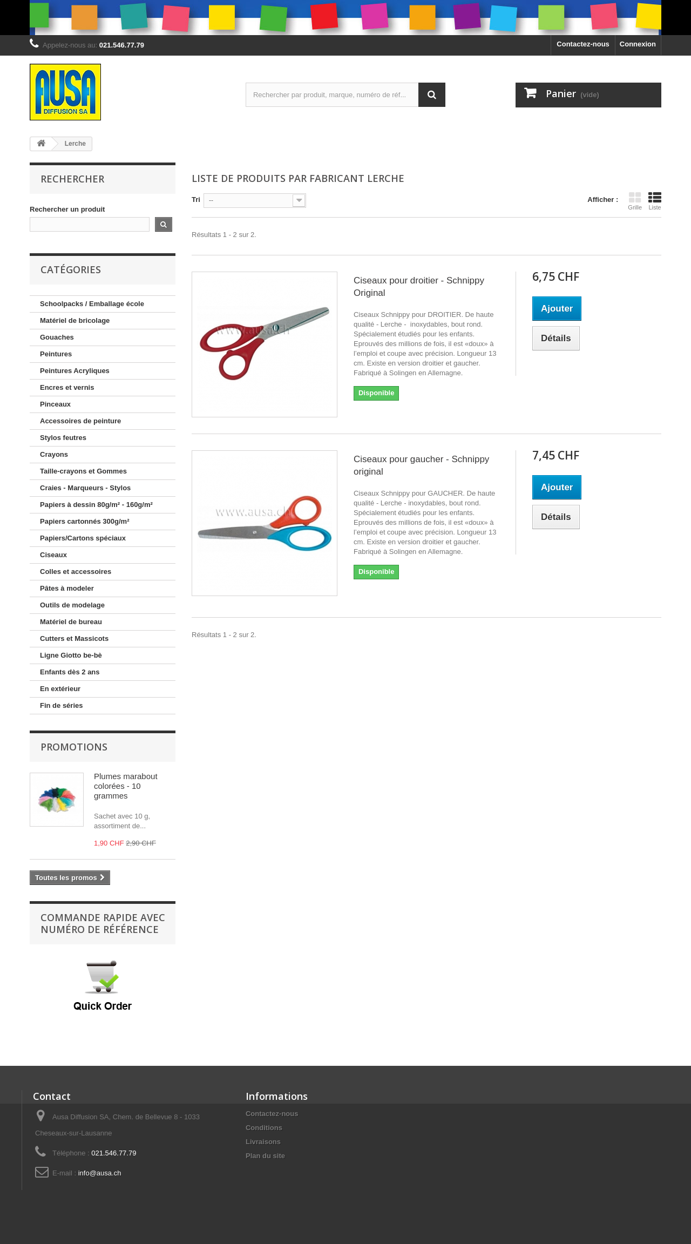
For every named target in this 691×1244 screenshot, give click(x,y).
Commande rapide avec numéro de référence (102, 923)
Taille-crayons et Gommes (83, 471)
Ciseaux (53, 555)
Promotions (73, 746)
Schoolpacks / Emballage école (92, 304)
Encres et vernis (67, 387)
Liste (654, 201)
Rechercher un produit (67, 209)
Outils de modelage (72, 605)
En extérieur (60, 689)
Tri (196, 199)
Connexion (638, 44)
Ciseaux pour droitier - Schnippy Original (419, 286)
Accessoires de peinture (80, 421)
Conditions (264, 1128)
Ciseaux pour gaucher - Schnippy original (421, 465)
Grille (635, 201)
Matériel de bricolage (75, 320)
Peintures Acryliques (75, 371)
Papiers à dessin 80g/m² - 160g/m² (96, 505)
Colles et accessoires (75, 571)
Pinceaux (55, 404)
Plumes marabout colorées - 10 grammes (126, 786)
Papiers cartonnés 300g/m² (84, 521)
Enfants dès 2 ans (70, 672)
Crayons (54, 454)
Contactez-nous (583, 44)
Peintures (56, 354)
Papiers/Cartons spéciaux (83, 538)
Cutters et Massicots (74, 638)
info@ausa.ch (99, 1173)
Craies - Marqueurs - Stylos (85, 488)
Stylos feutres (63, 438)
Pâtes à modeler (67, 588)
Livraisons (263, 1142)
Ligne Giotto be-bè (71, 655)
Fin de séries (61, 705)
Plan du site (265, 1156)
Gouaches (57, 337)
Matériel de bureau (71, 622)
